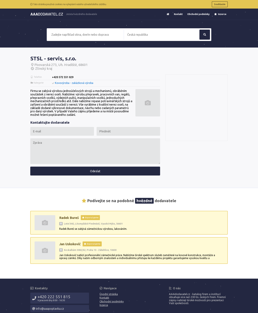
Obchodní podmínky (198, 14)
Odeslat (95, 171)
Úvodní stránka (109, 294)
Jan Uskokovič (70, 244)
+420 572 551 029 (62, 77)
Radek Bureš (69, 218)
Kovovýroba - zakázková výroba (74, 82)
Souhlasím (219, 4)
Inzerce (220, 14)
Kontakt (178, 14)
